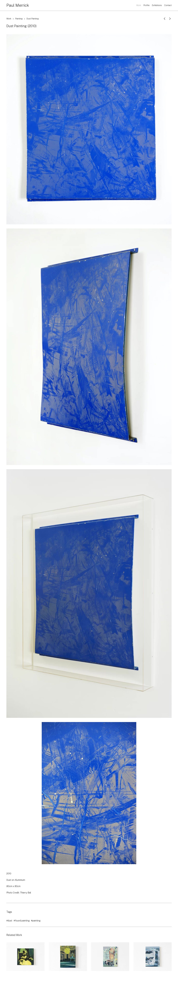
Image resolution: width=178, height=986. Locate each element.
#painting (35, 920)
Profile (146, 5)
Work (138, 5)
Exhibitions (157, 5)
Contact (168, 5)
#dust (9, 920)
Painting (19, 18)
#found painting (22, 920)
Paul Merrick (17, 5)
